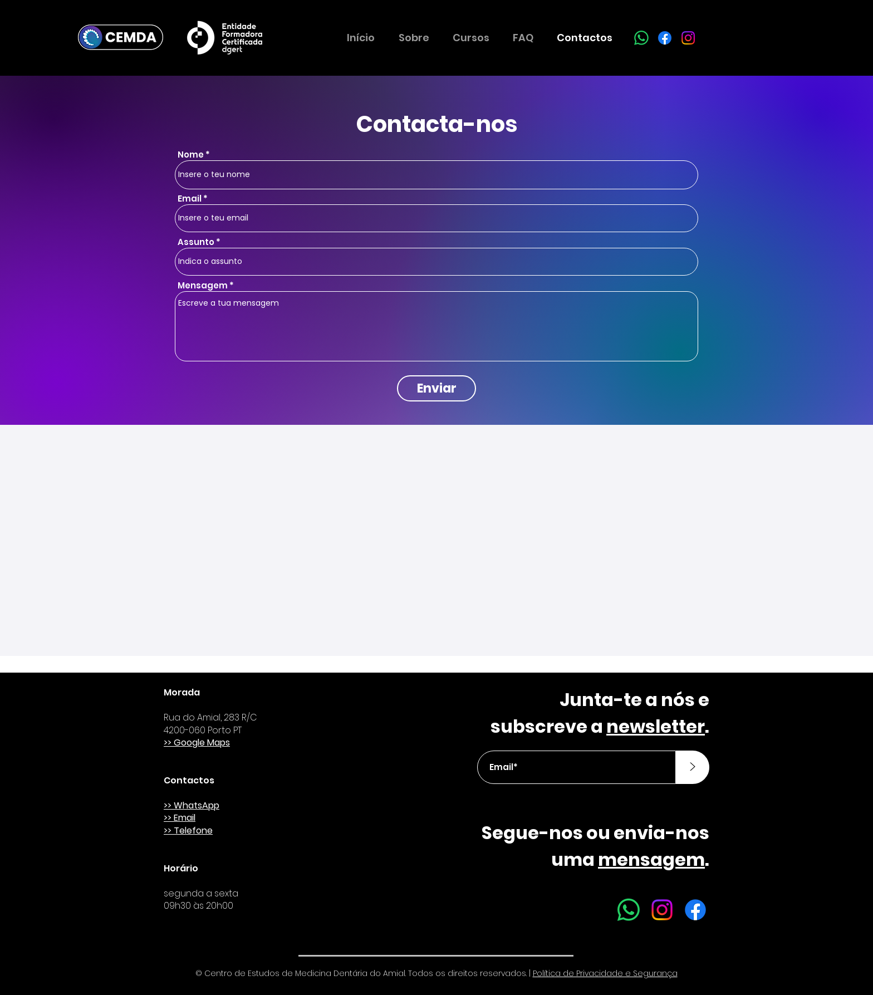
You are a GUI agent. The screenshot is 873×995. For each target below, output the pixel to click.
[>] (692, 767)
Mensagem (203, 285)
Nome (191, 154)
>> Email (179, 817)
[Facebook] (665, 38)
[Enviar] (436, 388)
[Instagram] (688, 38)
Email (190, 198)
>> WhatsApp (191, 805)
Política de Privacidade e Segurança (605, 973)
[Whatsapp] (641, 38)
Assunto (196, 242)
